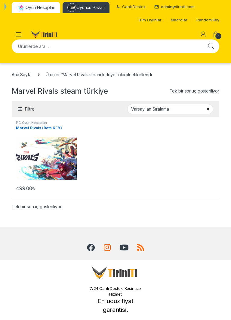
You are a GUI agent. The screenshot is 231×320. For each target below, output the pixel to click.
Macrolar (179, 19)
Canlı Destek (130, 6)
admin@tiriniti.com (174, 6)
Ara (210, 46)
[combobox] (107, 46)
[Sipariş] (170, 109)
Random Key (207, 19)
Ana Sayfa (22, 74)
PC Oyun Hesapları (31, 123)
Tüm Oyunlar (149, 19)
